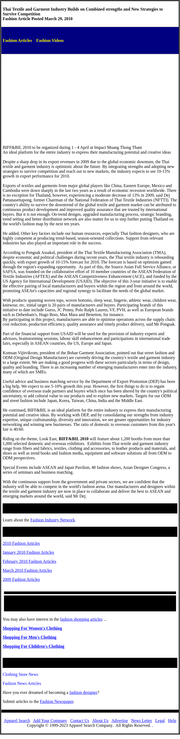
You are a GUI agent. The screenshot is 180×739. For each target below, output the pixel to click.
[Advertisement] (90, 95)
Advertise (119, 720)
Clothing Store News (20, 674)
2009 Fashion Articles (21, 579)
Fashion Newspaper (56, 701)
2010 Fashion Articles (21, 543)
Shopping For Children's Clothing (33, 646)
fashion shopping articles (81, 619)
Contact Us (79, 720)
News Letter (141, 720)
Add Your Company (50, 720)
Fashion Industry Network (52, 520)
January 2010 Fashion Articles (28, 552)
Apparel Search (17, 720)
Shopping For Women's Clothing (32, 628)
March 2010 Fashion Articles (27, 570)
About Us (100, 720)
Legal (160, 720)
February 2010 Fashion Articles (29, 561)
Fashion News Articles (22, 683)
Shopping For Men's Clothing (29, 637)
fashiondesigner (83, 692)
